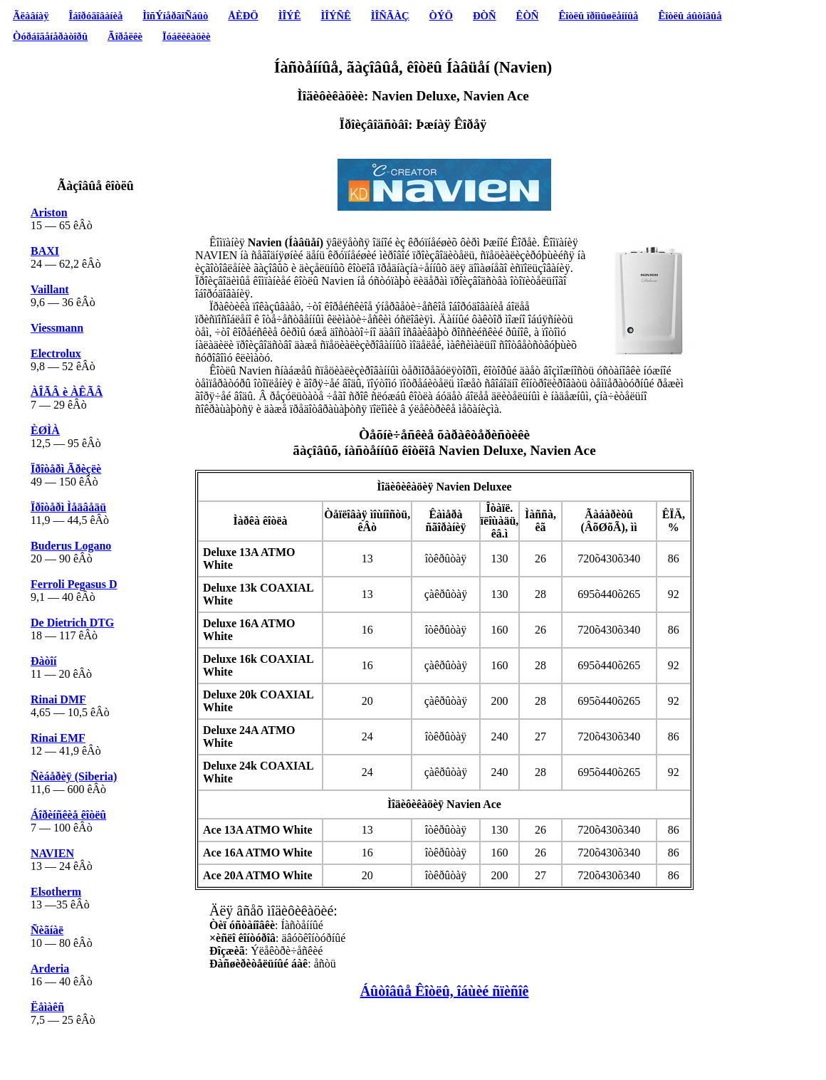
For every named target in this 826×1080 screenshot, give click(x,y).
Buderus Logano (71, 546)
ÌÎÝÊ (289, 15)
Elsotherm (56, 892)
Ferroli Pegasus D (74, 584)
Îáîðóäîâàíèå (96, 15)
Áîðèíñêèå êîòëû (68, 815)
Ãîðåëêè (125, 36)
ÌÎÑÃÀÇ (390, 15)
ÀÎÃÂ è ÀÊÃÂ (67, 392)
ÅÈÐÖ (243, 15)
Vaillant (50, 289)
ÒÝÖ (441, 15)
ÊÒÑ (527, 15)
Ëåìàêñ (47, 1007)
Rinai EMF (58, 738)
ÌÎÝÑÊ (335, 15)
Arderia (50, 969)
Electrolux (56, 353)
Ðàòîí (43, 661)
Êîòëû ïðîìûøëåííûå (598, 15)
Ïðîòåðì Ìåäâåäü (68, 507)
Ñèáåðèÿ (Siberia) (74, 776)
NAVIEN (52, 853)
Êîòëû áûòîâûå (689, 15)
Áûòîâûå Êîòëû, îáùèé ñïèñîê (444, 991)
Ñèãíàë (47, 930)
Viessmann (57, 328)
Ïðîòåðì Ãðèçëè (66, 469)
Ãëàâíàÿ (30, 15)
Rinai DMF (58, 699)
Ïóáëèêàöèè (186, 36)
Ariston (49, 212)
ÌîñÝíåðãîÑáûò (175, 15)
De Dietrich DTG (72, 623)
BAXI (45, 251)
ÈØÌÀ (45, 430)
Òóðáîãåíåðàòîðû (50, 36)
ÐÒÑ (484, 15)
